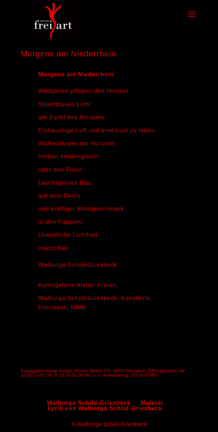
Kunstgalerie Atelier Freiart (77, 285)
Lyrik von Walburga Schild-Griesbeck (105, 408)
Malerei (152, 403)
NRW (78, 307)
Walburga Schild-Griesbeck (77, 298)
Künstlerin (135, 298)
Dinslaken (52, 307)
